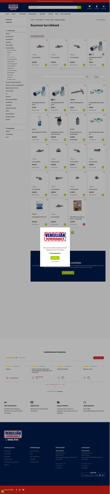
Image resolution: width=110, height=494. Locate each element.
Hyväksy (55, 258)
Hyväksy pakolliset (55, 261)
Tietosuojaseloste (55, 253)
